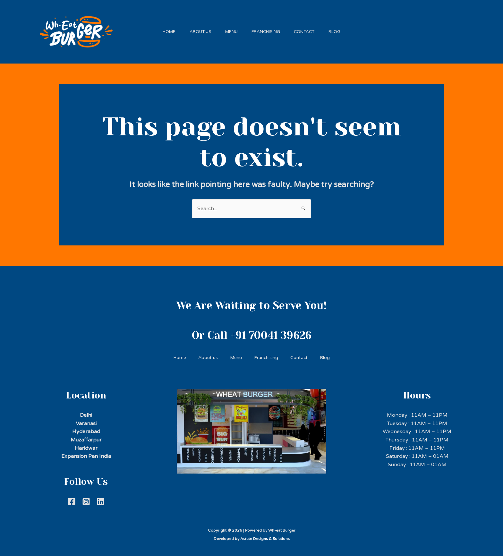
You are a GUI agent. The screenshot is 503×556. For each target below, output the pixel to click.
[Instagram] (86, 499)
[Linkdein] (101, 499)
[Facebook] (72, 499)
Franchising (267, 30)
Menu (230, 30)
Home (164, 30)
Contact (307, 30)
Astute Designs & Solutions (265, 536)
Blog (340, 30)
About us (197, 30)
